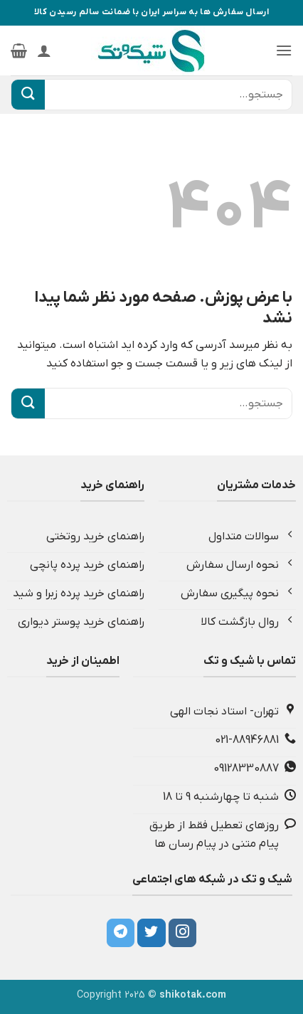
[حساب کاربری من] (44, 50)
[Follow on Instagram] (183, 933)
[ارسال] (28, 95)
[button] (283, 50)
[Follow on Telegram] (121, 933)
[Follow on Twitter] (151, 933)
